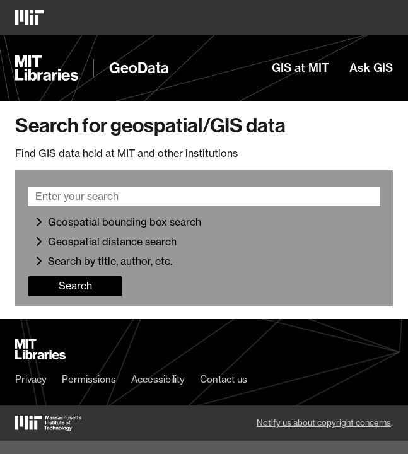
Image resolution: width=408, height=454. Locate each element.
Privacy (31, 379)
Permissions (89, 379)
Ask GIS (371, 68)
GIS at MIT (300, 68)
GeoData (139, 68)
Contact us (223, 379)
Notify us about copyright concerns (324, 422)
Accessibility (158, 379)
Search (75, 285)
